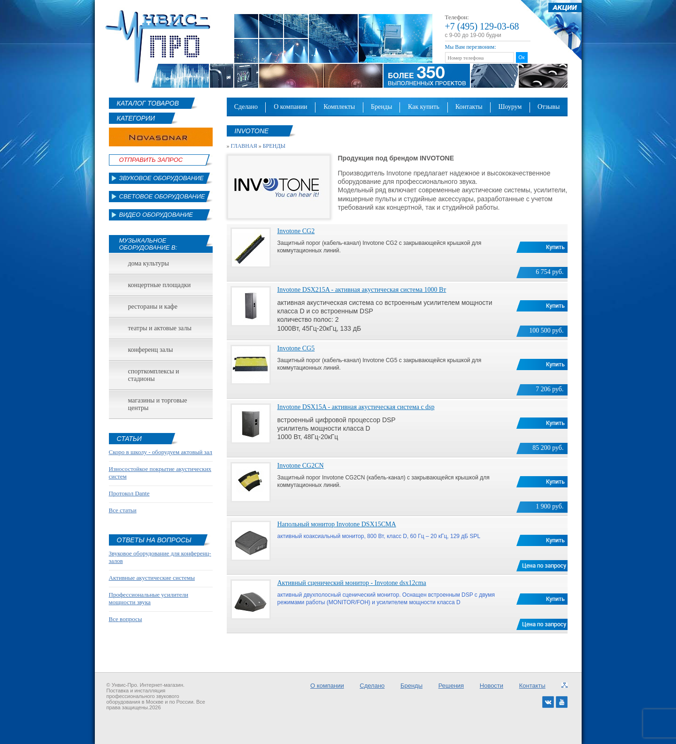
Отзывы (549, 106)
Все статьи (123, 510)
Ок (521, 57)
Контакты (469, 106)
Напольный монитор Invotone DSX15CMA (336, 524)
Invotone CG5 (296, 348)
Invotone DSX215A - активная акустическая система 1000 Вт (361, 289)
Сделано (246, 106)
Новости (491, 685)
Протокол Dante (129, 493)
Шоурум (510, 106)
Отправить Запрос (151, 159)
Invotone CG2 (296, 231)
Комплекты (339, 106)
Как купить (423, 106)
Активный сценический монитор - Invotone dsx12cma (351, 582)
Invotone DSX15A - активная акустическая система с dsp (356, 406)
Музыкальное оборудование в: (148, 244)
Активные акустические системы (152, 577)
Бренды (381, 106)
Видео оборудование (156, 214)
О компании (290, 106)
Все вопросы (125, 619)
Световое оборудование (162, 196)
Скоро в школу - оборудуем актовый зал (161, 452)
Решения (451, 685)
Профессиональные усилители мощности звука (148, 598)
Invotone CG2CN (300, 465)
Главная (244, 146)
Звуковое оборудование (161, 178)
